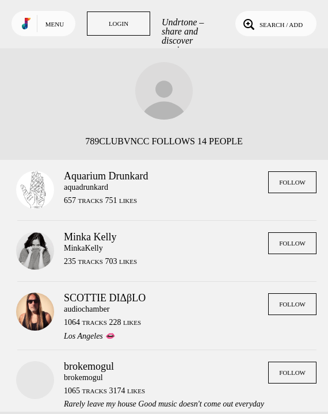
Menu (54, 24)
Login (118, 23)
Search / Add (272, 23)
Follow (292, 182)
